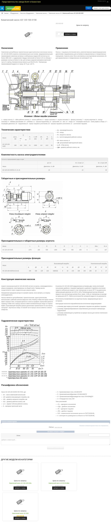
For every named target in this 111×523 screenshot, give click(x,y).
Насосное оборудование (27, 13)
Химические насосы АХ (55, 13)
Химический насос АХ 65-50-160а (55, 483)
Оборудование (14, 13)
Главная (6, 13)
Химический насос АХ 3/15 (92, 483)
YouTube (107, 1)
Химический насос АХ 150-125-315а (19, 483)
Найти (88, 8)
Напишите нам (13, 8)
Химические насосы (41, 13)
